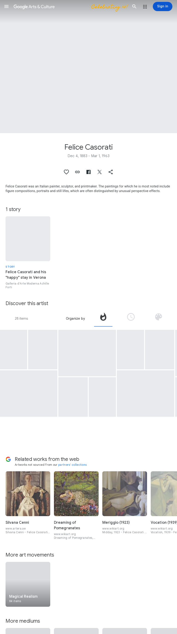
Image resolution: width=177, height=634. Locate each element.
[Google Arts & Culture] (70, 6)
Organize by (75, 318)
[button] (6, 6)
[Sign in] (162, 6)
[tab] (103, 318)
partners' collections (72, 464)
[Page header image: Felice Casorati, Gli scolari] (88, 66)
